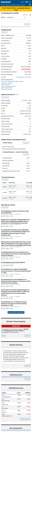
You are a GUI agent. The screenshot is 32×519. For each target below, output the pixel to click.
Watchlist (13, 5)
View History (5, 97)
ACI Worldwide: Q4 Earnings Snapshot (13, 262)
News (18, 5)
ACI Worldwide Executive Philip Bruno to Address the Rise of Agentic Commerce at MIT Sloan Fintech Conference (15, 281)
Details (16, 94)
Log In (22, 2)
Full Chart (27, 24)
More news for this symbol (16, 312)
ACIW (3, 216)
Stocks (3, 5)
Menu (29, 2)
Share (3, 335)
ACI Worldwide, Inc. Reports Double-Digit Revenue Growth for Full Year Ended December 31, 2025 (16, 270)
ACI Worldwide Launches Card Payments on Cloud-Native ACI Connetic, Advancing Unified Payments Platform (16, 253)
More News (5, 207)
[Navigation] (16, 17)
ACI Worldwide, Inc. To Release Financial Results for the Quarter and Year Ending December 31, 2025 (13, 303)
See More (4, 32)
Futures (8, 5)
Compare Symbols (25, 419)
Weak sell (16, 326)
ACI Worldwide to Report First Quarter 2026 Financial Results (15, 212)
